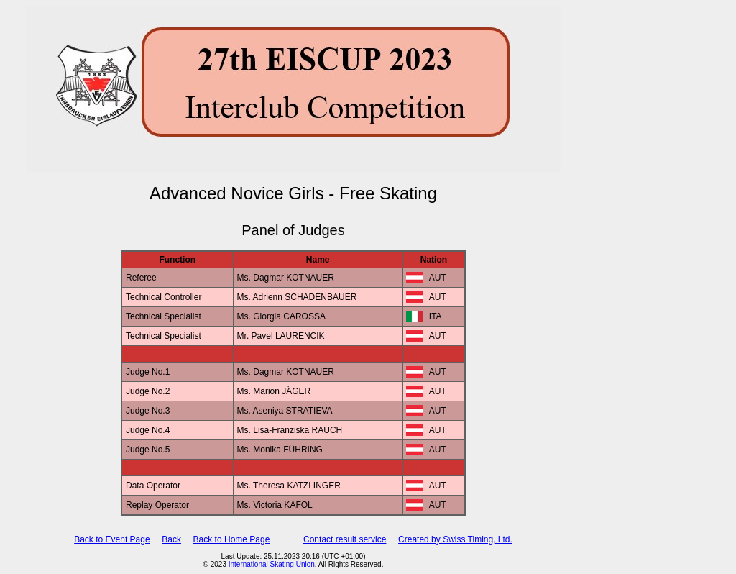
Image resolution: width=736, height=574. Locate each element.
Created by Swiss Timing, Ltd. (455, 539)
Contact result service (344, 539)
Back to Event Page (112, 539)
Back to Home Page (231, 539)
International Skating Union (272, 564)
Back (171, 539)
